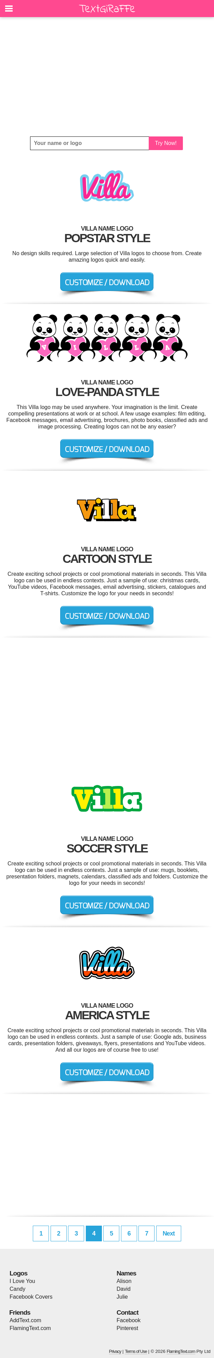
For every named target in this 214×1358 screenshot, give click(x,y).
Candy (17, 1289)
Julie (122, 1297)
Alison (124, 1281)
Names (126, 1273)
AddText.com (25, 1320)
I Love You (22, 1281)
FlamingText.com (30, 1328)
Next (169, 1233)
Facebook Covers (31, 1297)
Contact (127, 1312)
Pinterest (127, 1328)
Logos (18, 1273)
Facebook (129, 1320)
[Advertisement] (107, 77)
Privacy (115, 1351)
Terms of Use (136, 1351)
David (124, 1289)
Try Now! (165, 143)
